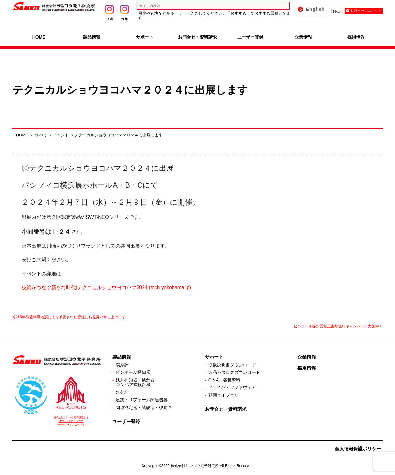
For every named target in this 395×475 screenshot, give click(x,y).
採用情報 (356, 37)
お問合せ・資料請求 (197, 37)
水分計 (122, 392)
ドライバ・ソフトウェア (232, 387)
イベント (61, 135)
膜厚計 (122, 364)
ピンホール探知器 (133, 372)
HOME (38, 37)
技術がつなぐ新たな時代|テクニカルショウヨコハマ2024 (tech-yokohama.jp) (106, 287)
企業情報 (303, 37)
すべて (41, 135)
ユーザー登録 (250, 37)
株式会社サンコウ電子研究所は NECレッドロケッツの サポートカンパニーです (71, 421)
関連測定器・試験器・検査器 (144, 407)
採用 (124, 13)
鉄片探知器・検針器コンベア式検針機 (135, 382)
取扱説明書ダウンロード (232, 364)
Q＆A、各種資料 (224, 379)
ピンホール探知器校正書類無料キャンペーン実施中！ (338, 326)
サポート (144, 37)
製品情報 (91, 37)
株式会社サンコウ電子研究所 (195, 466)
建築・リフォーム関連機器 (142, 399)
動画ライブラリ (223, 395)
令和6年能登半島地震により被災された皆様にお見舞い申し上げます (69, 317)
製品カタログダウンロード (234, 372)
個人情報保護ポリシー (358, 448)
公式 (109, 13)
